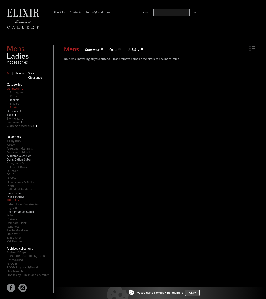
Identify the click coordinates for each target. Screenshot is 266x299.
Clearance (35, 77)
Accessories (17, 62)
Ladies (18, 56)
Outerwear (13, 88)
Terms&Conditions (98, 12)
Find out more (174, 292)
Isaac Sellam (15, 193)
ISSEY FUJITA (15, 197)
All (8, 73)
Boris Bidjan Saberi (19, 159)
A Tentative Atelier (19, 156)
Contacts (76, 12)
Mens (16, 48)
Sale (31, 73)
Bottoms (12, 111)
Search (146, 12)
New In (19, 73)
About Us (60, 12)
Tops (10, 115)
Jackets (15, 100)
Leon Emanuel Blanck (21, 212)
